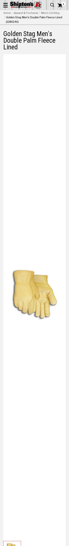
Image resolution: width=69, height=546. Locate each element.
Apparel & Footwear (26, 13)
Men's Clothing (50, 13)
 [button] (52, 5)
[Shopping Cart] (62, 5)
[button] (5, 5)
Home (7, 13)
